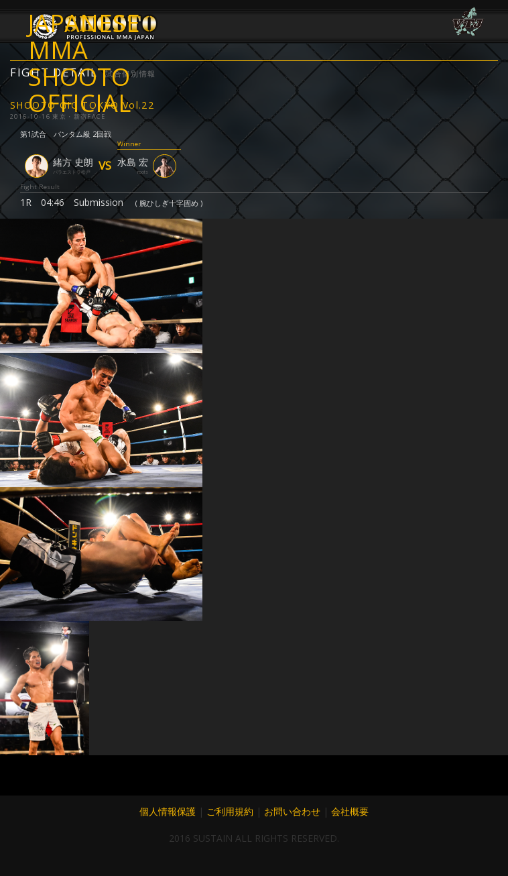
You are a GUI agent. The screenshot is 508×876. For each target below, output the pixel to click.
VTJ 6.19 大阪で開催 (467, 22)
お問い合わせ (292, 811)
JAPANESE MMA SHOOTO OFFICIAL (84, 37)
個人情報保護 (167, 811)
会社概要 (350, 811)
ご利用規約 (229, 811)
